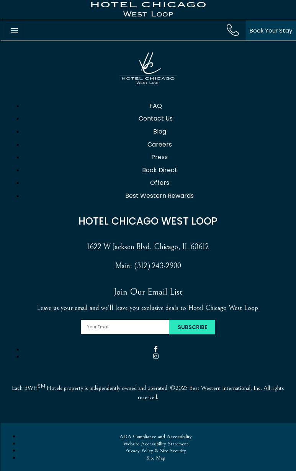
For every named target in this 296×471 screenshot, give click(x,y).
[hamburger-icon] (14, 30)
